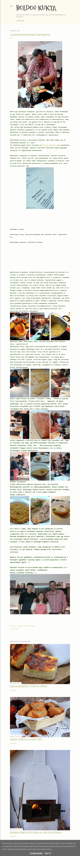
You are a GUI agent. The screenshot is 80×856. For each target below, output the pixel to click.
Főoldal (21, 21)
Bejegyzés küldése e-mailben (26, 626)
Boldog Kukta (36, 8)
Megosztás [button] (13, 626)
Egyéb (17, 629)
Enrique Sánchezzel (49, 145)
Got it (48, 853)
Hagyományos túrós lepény (28, 686)
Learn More (36, 853)
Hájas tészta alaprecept (26, 739)
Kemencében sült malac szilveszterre (35, 832)
